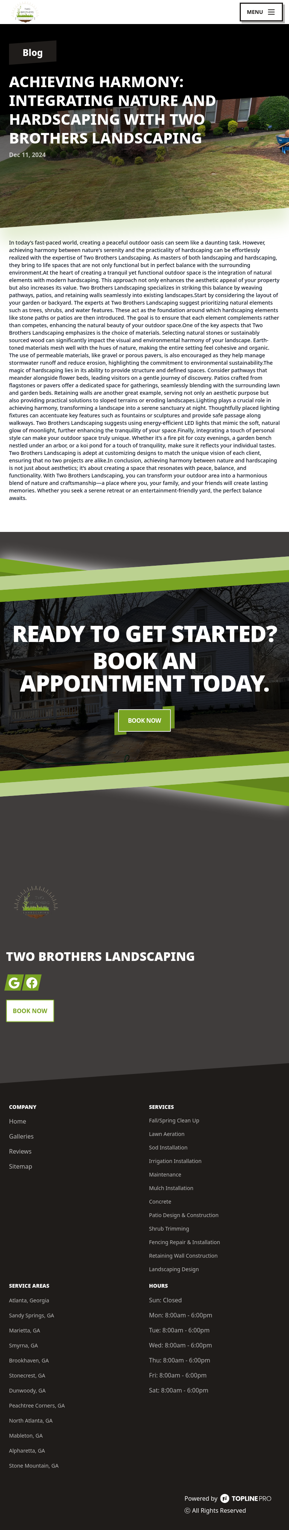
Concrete (160, 1201)
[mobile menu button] (261, 12)
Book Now (144, 720)
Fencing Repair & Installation (184, 1242)
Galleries (21, 1136)
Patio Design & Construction (184, 1215)
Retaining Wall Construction (183, 1255)
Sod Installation (168, 1147)
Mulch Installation (171, 1188)
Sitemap (20, 1166)
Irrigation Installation (175, 1160)
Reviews (20, 1151)
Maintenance (165, 1174)
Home (17, 1121)
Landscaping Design (174, 1269)
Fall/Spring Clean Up (174, 1120)
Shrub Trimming (169, 1228)
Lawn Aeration (166, 1133)
